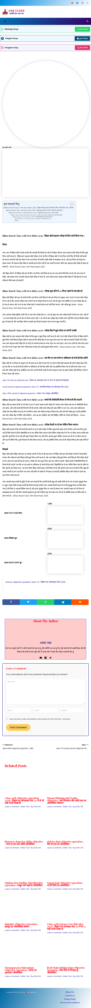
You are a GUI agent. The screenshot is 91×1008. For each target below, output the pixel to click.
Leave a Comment (12, 806)
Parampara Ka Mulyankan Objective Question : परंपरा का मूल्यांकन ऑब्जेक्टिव (20, 970)
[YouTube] (72, 3)
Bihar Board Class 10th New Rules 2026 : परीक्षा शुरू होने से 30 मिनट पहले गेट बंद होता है (35, 210)
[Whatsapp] (45, 657)
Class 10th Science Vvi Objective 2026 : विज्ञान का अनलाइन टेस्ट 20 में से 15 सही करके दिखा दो (66, 926)
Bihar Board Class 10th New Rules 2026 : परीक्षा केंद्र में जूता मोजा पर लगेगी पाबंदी (34, 213)
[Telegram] (77, 3)
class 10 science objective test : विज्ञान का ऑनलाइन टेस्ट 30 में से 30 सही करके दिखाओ (35, 380)
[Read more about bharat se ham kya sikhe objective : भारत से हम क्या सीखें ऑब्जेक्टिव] (24, 827)
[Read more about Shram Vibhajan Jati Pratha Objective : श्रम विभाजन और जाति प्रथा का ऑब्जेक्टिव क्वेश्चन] (66, 783)
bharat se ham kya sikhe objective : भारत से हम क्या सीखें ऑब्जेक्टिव (24, 842)
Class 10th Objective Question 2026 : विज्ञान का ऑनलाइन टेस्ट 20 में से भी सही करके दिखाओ (24, 800)
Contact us (70, 995)
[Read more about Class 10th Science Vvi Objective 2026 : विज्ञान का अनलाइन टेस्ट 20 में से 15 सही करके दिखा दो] (66, 909)
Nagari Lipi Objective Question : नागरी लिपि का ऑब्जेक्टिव (65, 884)
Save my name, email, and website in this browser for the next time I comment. (39, 719)
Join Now (82, 29)
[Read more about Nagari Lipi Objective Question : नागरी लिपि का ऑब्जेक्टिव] (66, 868)
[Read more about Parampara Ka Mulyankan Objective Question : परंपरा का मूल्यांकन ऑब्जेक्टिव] (24, 953)
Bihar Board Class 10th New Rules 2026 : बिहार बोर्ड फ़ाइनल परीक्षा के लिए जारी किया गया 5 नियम (39, 207)
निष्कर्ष (17, 220)
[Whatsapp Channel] (87, 3)
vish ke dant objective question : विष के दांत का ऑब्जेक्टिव (65, 842)
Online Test (24, 806)
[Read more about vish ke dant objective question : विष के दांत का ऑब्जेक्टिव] (66, 827)
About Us (70, 992)
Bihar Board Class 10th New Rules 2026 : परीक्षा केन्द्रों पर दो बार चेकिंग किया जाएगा (33, 218)
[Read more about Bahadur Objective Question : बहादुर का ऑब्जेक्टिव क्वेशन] (24, 909)
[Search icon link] (87, 21)
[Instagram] (82, 3)
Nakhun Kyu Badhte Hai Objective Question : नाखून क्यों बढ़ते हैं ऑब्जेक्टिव (24, 884)
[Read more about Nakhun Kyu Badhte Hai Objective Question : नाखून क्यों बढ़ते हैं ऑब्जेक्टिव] (24, 868)
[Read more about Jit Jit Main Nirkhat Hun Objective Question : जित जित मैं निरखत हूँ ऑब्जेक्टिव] (66, 953)
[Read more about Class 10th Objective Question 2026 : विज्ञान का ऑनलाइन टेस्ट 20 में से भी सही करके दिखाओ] (24, 783)
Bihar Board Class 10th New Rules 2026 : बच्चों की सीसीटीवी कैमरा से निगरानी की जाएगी (33, 217)
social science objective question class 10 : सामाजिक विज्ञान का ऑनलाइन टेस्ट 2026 (35, 386)
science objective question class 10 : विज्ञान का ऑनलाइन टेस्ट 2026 (35, 581)
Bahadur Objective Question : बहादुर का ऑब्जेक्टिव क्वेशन (21, 925)
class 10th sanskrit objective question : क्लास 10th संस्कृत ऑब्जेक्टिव (30, 393)
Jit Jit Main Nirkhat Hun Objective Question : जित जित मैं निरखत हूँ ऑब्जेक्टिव (66, 970)
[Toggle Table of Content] (70, 204)
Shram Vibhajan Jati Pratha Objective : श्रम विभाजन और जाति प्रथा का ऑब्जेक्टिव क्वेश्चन (66, 800)
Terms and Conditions (70, 1002)
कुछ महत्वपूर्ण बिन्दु (11, 203)
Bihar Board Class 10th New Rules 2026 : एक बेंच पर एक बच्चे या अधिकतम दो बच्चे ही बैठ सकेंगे (37, 215)
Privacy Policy (70, 999)
